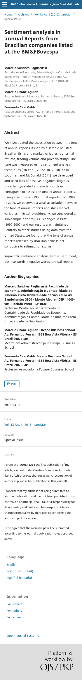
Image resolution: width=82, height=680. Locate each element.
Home (8, 14)
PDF (13, 384)
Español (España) (19, 578)
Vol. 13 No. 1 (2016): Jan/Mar (53, 14)
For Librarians (15, 617)
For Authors (14, 611)
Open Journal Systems (23, 635)
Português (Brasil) (20, 571)
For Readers (14, 604)
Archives (23, 14)
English (12, 564)
